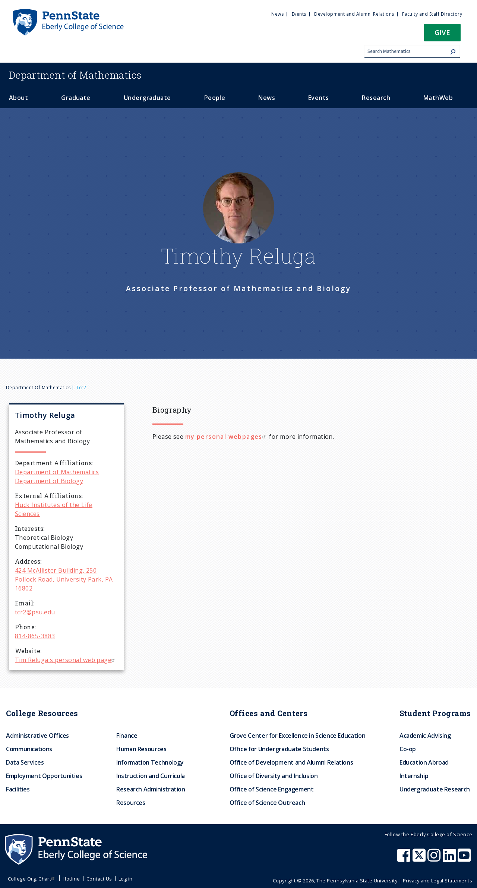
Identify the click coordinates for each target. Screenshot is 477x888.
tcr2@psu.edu (35, 612)
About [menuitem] (18, 98)
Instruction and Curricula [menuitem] (150, 776)
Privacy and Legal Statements (437, 880)
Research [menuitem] (376, 98)
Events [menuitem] (299, 14)
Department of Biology (49, 481)
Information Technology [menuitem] (150, 762)
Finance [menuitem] (126, 735)
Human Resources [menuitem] (141, 749)
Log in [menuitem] (126, 878)
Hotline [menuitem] (71, 878)
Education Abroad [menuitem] (424, 762)
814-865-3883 (35, 636)
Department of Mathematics (38, 387)
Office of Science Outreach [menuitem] (267, 803)
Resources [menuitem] (130, 803)
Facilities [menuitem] (17, 789)
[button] (442, 35)
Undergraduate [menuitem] (147, 98)
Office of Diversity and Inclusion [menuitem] (274, 776)
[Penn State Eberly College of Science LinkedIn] (450, 859)
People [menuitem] (214, 98)
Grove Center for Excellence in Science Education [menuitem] (298, 735)
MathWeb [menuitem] (438, 98)
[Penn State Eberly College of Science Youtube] (465, 859)
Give (442, 32)
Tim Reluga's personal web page (66, 660)
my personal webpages (226, 436)
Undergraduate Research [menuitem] (434, 789)
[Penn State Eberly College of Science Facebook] (404, 859)
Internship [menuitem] (413, 776)
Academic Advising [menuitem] (425, 735)
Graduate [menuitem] (76, 98)
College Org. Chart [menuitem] (32, 878)
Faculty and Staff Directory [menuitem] (432, 14)
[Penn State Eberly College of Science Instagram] (434, 859)
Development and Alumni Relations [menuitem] (354, 14)
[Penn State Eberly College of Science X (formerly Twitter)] (420, 859)
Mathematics (75, 75)
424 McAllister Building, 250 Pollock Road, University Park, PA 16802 (64, 579)
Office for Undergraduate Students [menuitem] (279, 749)
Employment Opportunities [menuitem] (44, 776)
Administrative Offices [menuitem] (37, 735)
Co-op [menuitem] (407, 749)
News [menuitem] (277, 14)
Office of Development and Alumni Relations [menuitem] (291, 762)
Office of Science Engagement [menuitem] (272, 789)
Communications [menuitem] (29, 749)
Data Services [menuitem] (25, 762)
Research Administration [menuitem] (150, 789)
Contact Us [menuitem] (99, 878)
